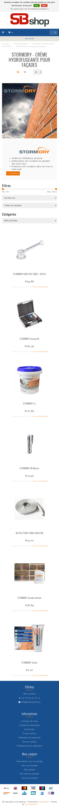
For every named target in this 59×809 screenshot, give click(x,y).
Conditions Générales (29, 725)
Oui (36, 6)
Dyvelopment (31, 804)
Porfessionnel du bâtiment (29, 746)
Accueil (5, 44)
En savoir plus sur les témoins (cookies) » (30, 9)
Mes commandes (29, 765)
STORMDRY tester (29, 662)
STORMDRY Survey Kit (29, 338)
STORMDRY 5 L (29, 403)
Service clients (29, 742)
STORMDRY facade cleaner (29, 597)
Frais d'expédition (40, 287)
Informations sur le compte (29, 761)
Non (44, 6)
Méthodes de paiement (30, 738)
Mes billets (29, 770)
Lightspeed (44, 802)
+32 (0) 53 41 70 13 (30, 698)
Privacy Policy (29, 733)
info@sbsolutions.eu (31, 702)
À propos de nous (29, 721)
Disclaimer (29, 729)
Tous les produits (29, 778)
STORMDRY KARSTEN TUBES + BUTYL (29, 274)
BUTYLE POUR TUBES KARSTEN (29, 533)
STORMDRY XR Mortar (29, 468)
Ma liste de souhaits (29, 774)
